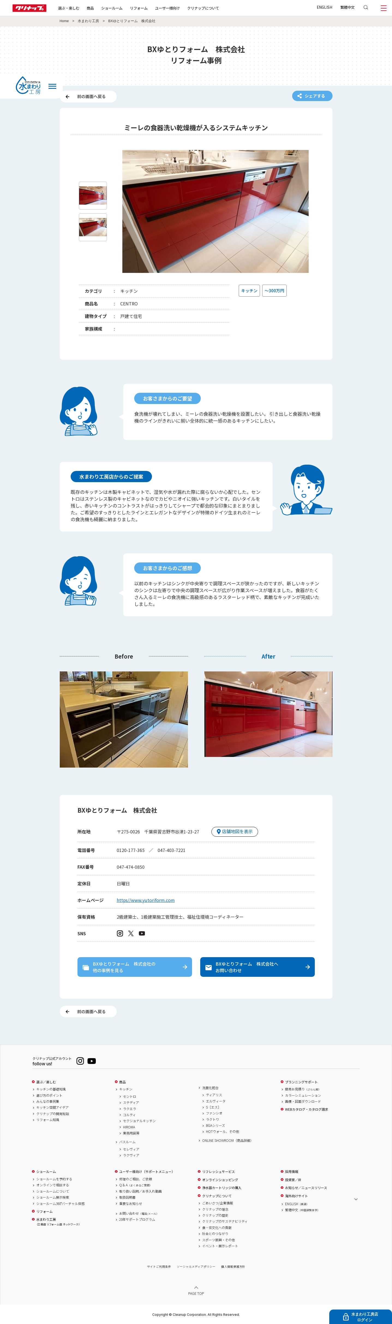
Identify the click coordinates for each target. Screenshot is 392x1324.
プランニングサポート (301, 1082)
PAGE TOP (196, 1293)
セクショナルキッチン (139, 1121)
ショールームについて (52, 1191)
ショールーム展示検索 (52, 1197)
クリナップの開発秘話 (52, 1113)
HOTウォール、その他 (222, 1131)
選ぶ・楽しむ (68, 8)
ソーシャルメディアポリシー (196, 1266)
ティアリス (214, 1095)
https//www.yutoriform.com (146, 900)
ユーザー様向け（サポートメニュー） (147, 1171)
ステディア (131, 1102)
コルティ (129, 1115)
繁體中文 (347, 7)
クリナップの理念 (215, 1209)
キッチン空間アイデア (52, 1107)
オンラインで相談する (52, 1185)
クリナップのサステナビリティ (225, 1221)
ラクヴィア (131, 1155)
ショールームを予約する (54, 1179)
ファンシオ (214, 1113)
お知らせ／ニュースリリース (306, 1188)
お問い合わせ (139, 1213)
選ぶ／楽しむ (46, 1082)
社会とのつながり (215, 1233)
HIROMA (129, 1127)
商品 (122, 1082)
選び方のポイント (49, 1095)
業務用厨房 (131, 1133)
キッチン (125, 1089)
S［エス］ (213, 1107)
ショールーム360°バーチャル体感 (60, 1203)
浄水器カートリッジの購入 (221, 1188)
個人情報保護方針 (233, 1266)
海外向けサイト (296, 1196)
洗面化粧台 (210, 1088)
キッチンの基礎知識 (51, 1089)
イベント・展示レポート (220, 1246)
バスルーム (127, 1142)
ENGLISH (324, 7)
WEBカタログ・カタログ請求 (306, 1109)
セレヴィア (131, 1149)
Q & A (135, 1185)
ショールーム (111, 8)
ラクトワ (212, 1119)
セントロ (129, 1096)
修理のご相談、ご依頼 (135, 1179)
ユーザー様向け (167, 8)
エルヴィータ (216, 1101)
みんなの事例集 (47, 1101)
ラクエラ (129, 1109)
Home (64, 21)
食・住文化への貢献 (217, 1227)
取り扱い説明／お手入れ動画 (140, 1191)
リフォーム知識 (47, 1119)
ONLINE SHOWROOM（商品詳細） (227, 1140)
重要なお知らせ (130, 1203)
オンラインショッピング (220, 1180)
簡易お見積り (303, 1089)
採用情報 (291, 1171)
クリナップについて (203, 8)
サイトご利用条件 (159, 1266)
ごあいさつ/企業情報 (217, 1203)
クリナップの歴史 (215, 1215)
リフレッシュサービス (218, 1171)
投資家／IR (293, 1180)
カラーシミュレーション (303, 1095)
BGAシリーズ (215, 1125)
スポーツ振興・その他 (218, 1240)
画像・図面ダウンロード (303, 1101)
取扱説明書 (127, 1197)
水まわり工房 (88, 21)
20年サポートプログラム (137, 1219)
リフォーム (139, 8)
